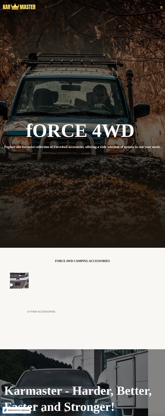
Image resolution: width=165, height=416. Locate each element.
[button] (161, 7)
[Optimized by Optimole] (16, 410)
